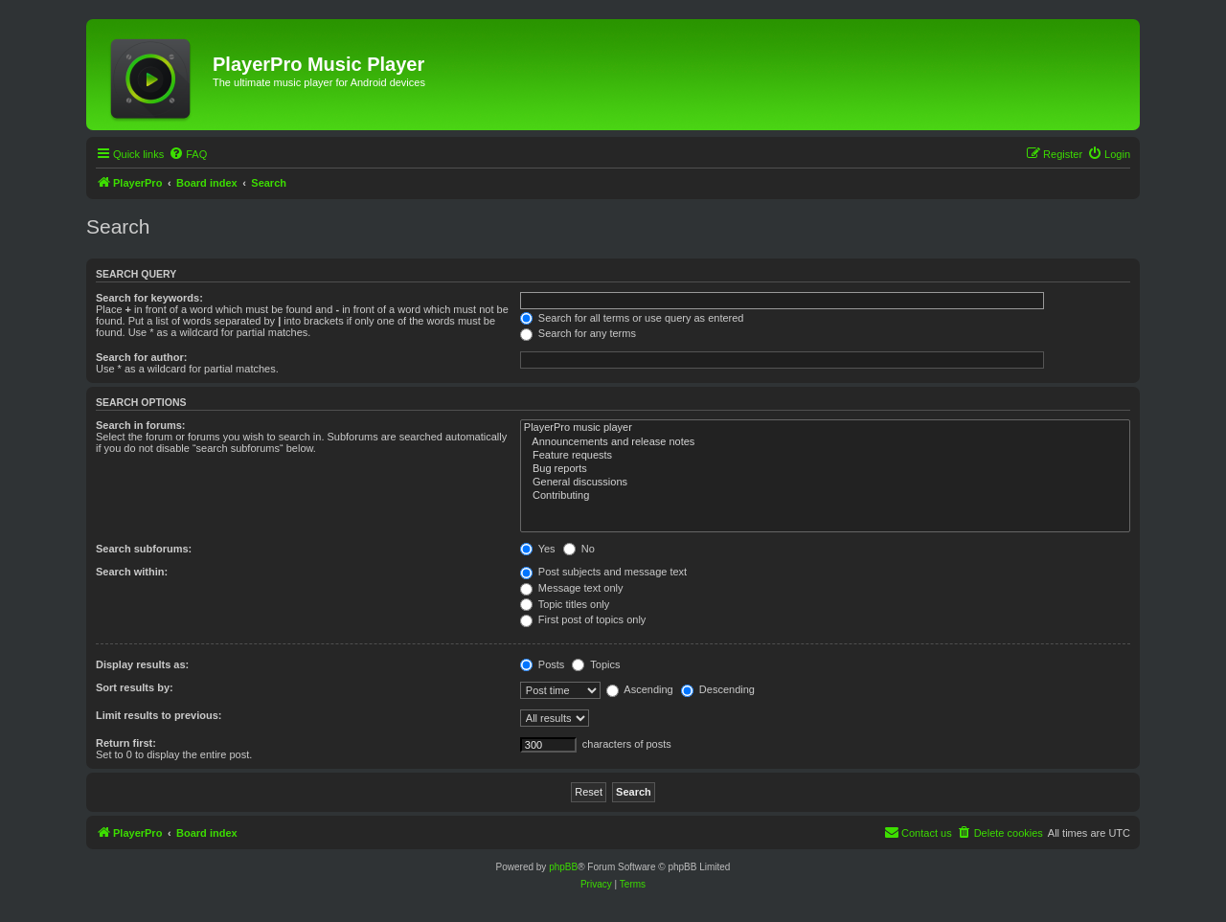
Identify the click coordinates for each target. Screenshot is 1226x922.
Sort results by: (134, 687)
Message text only (572, 588)
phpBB (563, 867)
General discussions (825, 482)
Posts (542, 664)
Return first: (126, 743)
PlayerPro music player (825, 428)
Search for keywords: (149, 298)
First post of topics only (583, 619)
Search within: (132, 571)
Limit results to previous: (158, 715)
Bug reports (825, 469)
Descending (718, 689)
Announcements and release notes (825, 442)
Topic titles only (564, 604)
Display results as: (142, 664)
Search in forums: (141, 425)
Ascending (639, 689)
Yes (538, 548)
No (579, 548)
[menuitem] (188, 154)
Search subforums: (144, 548)
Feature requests (825, 455)
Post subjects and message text (603, 571)
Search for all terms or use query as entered (632, 318)
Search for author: (141, 357)
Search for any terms (578, 333)
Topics (596, 664)
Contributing (825, 496)
